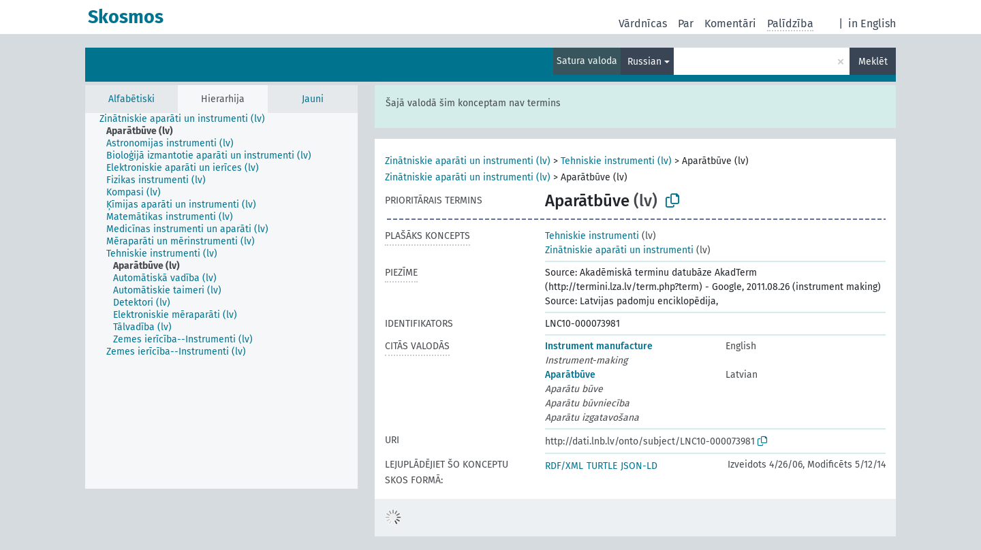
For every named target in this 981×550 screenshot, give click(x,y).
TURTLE (602, 466)
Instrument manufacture (599, 346)
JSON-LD (639, 466)
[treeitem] (188, 119)
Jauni (313, 99)
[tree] (221, 301)
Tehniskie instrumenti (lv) (616, 161)
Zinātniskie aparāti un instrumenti (619, 250)
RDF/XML (564, 466)
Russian (644, 61)
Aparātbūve (570, 375)
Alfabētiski (131, 99)
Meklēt (873, 61)
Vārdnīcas (643, 23)
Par (686, 23)
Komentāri (730, 23)
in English (872, 23)
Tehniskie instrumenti (592, 236)
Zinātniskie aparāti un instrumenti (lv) (467, 161)
